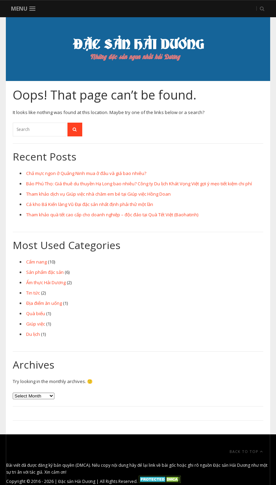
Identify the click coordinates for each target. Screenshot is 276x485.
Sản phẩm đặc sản (45, 272)
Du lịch (33, 334)
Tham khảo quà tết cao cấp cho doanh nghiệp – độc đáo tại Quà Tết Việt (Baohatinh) (112, 214)
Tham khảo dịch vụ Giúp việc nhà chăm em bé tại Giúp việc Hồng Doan (98, 194)
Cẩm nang (36, 262)
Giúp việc (35, 324)
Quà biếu (35, 313)
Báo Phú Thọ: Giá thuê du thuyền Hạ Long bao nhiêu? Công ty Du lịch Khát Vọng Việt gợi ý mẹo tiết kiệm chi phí (139, 183)
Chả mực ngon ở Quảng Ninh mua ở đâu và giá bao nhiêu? (86, 173)
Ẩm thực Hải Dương (46, 282)
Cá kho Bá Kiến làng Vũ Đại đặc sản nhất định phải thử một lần (89, 204)
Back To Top (246, 451)
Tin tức (33, 293)
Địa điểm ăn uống (44, 303)
